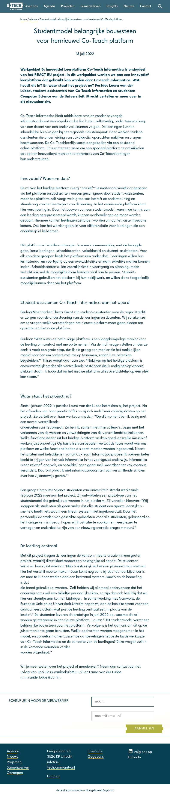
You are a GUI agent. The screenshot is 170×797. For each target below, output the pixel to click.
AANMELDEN (144, 728)
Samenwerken (90, 6)
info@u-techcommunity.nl (61, 764)
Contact (145, 6)
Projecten (67, 6)
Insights (112, 6)
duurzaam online (81, 790)
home (23, 19)
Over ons (31, 6)
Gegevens (96, 757)
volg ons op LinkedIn (140, 754)
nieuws (33, 19)
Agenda (49, 6)
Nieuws (129, 6)
